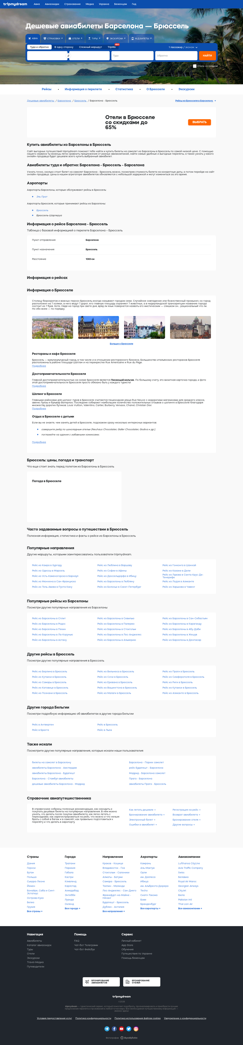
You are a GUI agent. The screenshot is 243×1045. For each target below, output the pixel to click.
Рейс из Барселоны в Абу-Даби (182, 629)
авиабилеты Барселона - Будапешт (53, 773)
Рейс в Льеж (104, 730)
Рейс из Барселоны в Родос (48, 624)
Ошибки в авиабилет (142, 824)
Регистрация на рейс (186, 810)
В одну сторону (64, 47)
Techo (144, 890)
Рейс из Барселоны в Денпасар (182, 640)
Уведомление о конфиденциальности (185, 1018)
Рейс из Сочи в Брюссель (112, 677)
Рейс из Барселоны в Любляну (115, 581)
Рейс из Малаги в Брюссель (114, 693)
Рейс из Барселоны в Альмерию (116, 640)
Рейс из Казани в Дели (177, 570)
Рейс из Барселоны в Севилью (115, 618)
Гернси (31, 868)
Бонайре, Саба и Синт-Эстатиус (41, 892)
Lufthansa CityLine (189, 863)
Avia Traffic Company (190, 868)
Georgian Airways (188, 886)
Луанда (69, 899)
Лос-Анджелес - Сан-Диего (119, 890)
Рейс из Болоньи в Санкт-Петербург (119, 587)
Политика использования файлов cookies (138, 1018)
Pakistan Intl (185, 899)
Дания (31, 863)
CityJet (182, 890)
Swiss (181, 872)
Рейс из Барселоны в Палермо (115, 624)
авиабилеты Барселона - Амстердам (54, 768)
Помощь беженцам (133, 958)
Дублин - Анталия (113, 907)
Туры (30, 949)
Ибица (144, 881)
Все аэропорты (149, 908)
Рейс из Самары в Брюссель (49, 682)
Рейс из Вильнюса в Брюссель (115, 671)
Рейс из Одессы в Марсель (48, 570)
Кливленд (70, 881)
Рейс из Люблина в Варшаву (114, 565)
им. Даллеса (147, 877)
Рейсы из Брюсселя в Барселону (194, 100)
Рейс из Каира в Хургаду (47, 565)
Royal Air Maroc (187, 881)
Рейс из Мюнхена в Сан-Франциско (54, 581)
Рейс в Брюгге (40, 730)
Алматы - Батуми (113, 877)
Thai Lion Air (185, 904)
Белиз (30, 902)
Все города (72, 908)
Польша (31, 877)
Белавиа (183, 877)
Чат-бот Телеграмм (86, 945)
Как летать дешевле (141, 810)
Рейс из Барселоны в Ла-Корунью (52, 634)
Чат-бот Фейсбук (84, 949)
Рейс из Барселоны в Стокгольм (116, 629)
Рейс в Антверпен (43, 724)
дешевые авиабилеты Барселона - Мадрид (58, 784)
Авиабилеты (34, 941)
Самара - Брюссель (114, 881)
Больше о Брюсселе (121, 343)
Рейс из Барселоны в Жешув (180, 634)
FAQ (76, 941)
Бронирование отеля (186, 820)
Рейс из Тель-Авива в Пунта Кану (52, 587)
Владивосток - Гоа (114, 868)
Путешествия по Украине (137, 953)
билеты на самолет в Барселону (51, 762)
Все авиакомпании (189, 908)
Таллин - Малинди (114, 886)
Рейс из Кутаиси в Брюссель (49, 677)
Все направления (113, 911)
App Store (127, 945)
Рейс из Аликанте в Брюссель (180, 693)
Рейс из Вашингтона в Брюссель (117, 687)
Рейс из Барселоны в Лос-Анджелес (119, 634)
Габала (69, 872)
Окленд (69, 904)
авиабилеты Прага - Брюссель (147, 784)
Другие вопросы (183, 824)
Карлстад (70, 886)
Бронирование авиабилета (146, 814)
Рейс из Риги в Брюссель (178, 682)
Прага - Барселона (140, 778)
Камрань (145, 863)
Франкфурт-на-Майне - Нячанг (117, 896)
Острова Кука (35, 898)
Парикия (70, 868)
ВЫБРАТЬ (200, 122)
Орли (143, 872)
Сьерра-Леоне (36, 881)
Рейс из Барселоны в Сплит (49, 618)
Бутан (30, 872)
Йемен (31, 886)
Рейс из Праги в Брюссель (178, 671)
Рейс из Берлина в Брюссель (49, 671)
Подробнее (39, 366)
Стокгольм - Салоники (116, 872)
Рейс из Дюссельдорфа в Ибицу (116, 576)
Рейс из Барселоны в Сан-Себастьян (185, 618)
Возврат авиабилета (186, 814)
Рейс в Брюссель (107, 724)
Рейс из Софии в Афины (112, 570)
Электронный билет (141, 820)
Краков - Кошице (113, 863)
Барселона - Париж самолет (146, 762)
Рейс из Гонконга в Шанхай (179, 565)
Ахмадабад (72, 890)
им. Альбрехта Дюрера (154, 886)
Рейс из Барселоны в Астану (49, 640)
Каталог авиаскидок (39, 945)
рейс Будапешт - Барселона (146, 768)
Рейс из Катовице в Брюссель (50, 687)
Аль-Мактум (147, 868)
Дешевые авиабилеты (41, 100)
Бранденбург (148, 904)
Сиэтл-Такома (148, 895)
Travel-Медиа (35, 962)
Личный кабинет (131, 941)
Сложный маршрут (90, 47)
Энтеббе (70, 895)
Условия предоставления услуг (54, 1018)
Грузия (31, 907)
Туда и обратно (39, 47)
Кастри (69, 877)
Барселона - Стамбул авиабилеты (52, 778)
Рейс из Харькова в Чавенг (179, 587)
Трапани (70, 863)
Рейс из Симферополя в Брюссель (183, 677)
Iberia (181, 895)
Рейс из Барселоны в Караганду (182, 624)
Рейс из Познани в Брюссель (49, 693)
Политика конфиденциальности (93, 1018)
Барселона (65, 100)
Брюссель (80, 100)
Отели (31, 953)
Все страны (34, 911)
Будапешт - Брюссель (116, 902)
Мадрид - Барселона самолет (147, 773)
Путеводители (35, 966)
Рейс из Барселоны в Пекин (49, 629)
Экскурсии (33, 958)
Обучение (128, 949)
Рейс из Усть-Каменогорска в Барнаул (55, 576)
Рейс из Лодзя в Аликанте (178, 581)
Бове (143, 899)
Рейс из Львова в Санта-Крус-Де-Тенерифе (183, 576)
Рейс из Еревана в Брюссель (114, 682)
